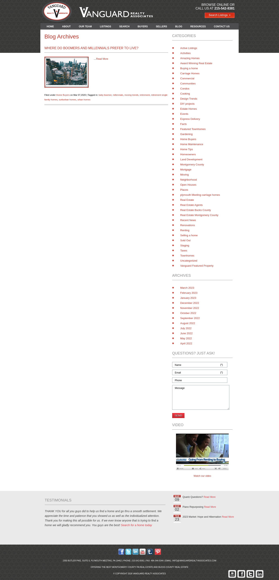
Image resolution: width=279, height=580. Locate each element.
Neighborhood (188, 179)
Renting (184, 230)
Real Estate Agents (191, 204)
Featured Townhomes (193, 129)
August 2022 (187, 323)
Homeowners (188, 154)
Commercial (187, 78)
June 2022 (186, 333)
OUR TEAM (85, 26)
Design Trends (188, 98)
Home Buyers (63, 95)
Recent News (188, 220)
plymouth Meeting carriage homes (200, 194)
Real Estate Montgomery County (199, 215)
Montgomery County (192, 164)
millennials (118, 95)
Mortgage (185, 169)
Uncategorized (188, 260)
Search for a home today (136, 525)
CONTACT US (222, 26)
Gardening (186, 134)
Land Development (191, 159)
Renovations (187, 225)
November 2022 (189, 308)
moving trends (131, 95)
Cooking (185, 93)
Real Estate (187, 199)
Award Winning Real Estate (196, 63)
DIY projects (187, 103)
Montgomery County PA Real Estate (132, 567)
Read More (102, 58)
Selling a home (189, 235)
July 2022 (186, 328)
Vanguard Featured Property (197, 265)
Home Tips (186, 149)
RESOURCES (198, 26)
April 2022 (186, 343)
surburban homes (67, 99)
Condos (184, 88)
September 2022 (190, 318)
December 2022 (189, 302)
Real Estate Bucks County (195, 210)
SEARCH (124, 26)
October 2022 (188, 313)
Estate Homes (188, 108)
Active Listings (188, 48)
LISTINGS (105, 26)
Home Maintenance (191, 144)
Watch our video (202, 476)
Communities (188, 83)
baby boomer (105, 95)
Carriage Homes (190, 73)
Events (184, 113)
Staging (184, 245)
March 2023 (187, 287)
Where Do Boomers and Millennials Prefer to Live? (91, 48)
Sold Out (185, 240)
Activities (185, 53)
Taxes (183, 250)
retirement (145, 95)
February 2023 (188, 292)
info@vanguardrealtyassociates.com (194, 561)
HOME (50, 26)
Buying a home (189, 68)
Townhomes (187, 255)
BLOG (178, 26)
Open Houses (188, 184)
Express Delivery (190, 118)
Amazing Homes (190, 58)
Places (184, 189)
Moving (184, 174)
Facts (183, 124)
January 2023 (188, 297)
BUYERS (143, 26)
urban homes (83, 99)
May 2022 (186, 338)
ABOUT (66, 26)
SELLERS (161, 26)
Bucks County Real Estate (173, 567)
